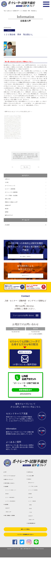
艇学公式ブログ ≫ (25, 279)
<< (12, 168)
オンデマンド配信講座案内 (14, 520)
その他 (6, 183)
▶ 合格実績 (8, 525)
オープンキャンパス (10, 186)
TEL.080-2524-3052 (35, 337)
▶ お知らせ (31, 488)
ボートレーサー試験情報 (11, 193)
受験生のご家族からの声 (11, 203)
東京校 (6, 209)
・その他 (31, 526)
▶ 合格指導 (8, 501)
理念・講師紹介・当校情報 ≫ (25, 258)
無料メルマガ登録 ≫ (25, 547)
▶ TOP (6, 479)
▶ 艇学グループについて (12, 490)
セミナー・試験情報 (10, 190)
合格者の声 (11, 31)
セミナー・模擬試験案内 (13, 516)
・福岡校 (31, 518)
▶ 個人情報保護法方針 (35, 539)
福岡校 (6, 213)
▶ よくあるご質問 (33, 483)
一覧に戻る (25, 168)
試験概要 (31, 505)
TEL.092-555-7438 (15, 337)
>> (38, 168)
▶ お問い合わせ (32, 479)
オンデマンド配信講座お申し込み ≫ (25, 554)
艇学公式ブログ (9, 216)
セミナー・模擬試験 (35, 513)
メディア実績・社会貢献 (11, 196)
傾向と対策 (8, 199)
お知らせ (7, 180)
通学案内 (8, 512)
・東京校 (31, 522)
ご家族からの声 (10, 533)
